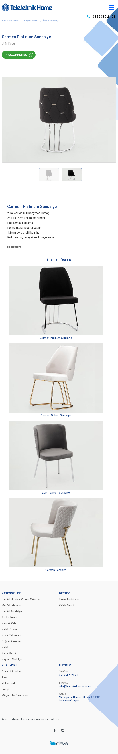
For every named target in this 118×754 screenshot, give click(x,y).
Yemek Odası (10, 623)
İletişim (6, 689)
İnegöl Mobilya (31, 20)
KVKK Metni (66, 605)
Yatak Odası (9, 629)
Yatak (5, 647)
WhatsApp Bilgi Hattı (16, 54)
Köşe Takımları (11, 635)
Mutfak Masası (11, 605)
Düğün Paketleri (12, 641)
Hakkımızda (9, 683)
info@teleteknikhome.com (75, 686)
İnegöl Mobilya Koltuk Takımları (21, 599)
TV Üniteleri (9, 617)
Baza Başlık (9, 653)
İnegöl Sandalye (51, 20)
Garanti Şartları (11, 671)
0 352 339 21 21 (103, 16)
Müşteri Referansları (15, 695)
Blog (4, 677)
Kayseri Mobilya (12, 659)
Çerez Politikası (69, 599)
